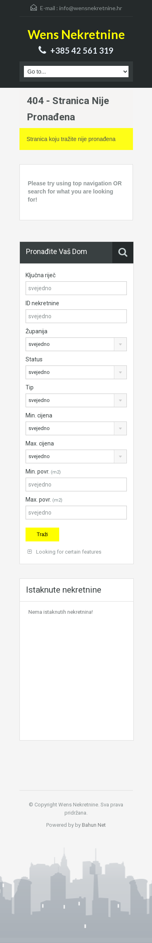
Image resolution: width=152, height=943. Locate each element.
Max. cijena (40, 443)
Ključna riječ (41, 275)
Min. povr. (43, 471)
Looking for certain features (64, 552)
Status (34, 359)
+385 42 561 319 (81, 50)
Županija (36, 331)
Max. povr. (44, 499)
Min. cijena (39, 415)
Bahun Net (94, 825)
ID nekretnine (42, 303)
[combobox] (76, 344)
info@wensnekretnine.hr (90, 7)
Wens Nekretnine (76, 34)
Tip (30, 387)
